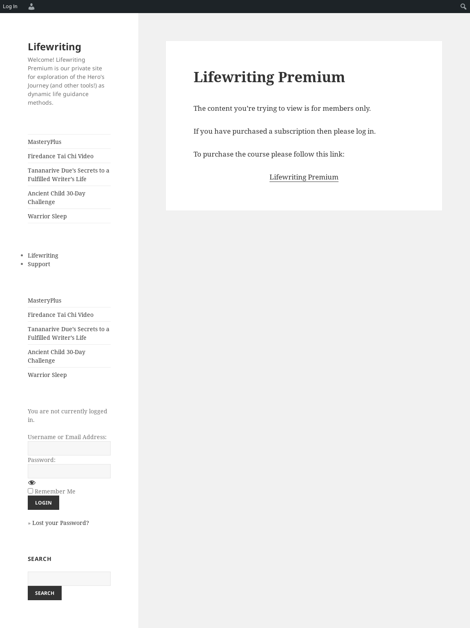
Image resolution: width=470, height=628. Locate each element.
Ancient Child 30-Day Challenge (56, 197)
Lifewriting (54, 46)
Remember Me (55, 491)
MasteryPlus (44, 142)
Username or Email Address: (67, 437)
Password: (42, 460)
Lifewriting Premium (304, 177)
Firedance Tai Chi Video (61, 156)
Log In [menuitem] (10, 6)
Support (39, 264)
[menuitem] (30, 6)
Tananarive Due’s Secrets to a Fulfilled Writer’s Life (68, 174)
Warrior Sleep (47, 216)
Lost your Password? (60, 523)
